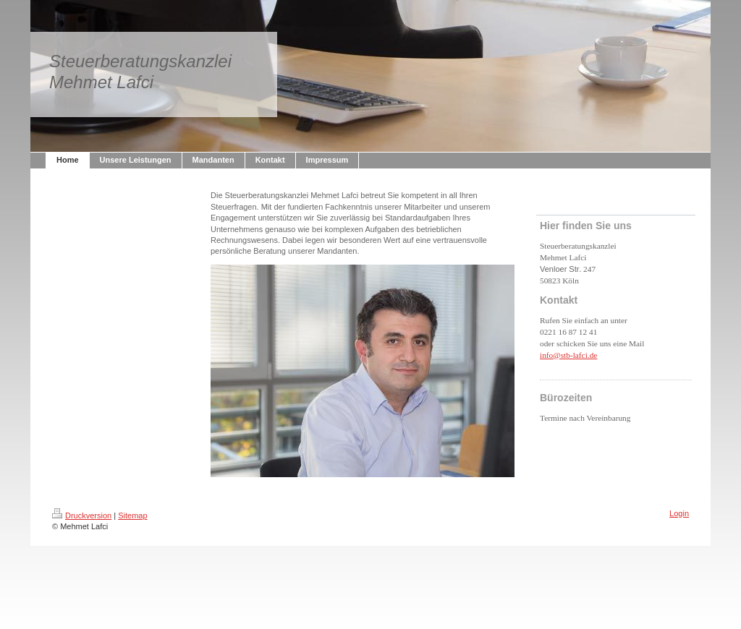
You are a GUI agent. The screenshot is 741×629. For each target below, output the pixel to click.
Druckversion (81, 515)
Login (679, 513)
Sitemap (132, 515)
